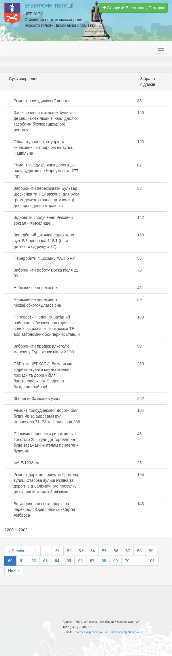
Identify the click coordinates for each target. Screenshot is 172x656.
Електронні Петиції (48, 5)
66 (80, 560)
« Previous (17, 551)
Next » (14, 570)
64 (57, 560)
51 (57, 551)
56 (116, 551)
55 (104, 551)
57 (127, 551)
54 (92, 551)
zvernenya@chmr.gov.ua (91, 632)
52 (69, 551)
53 (81, 551)
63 (45, 560)
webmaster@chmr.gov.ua (127, 632)
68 (104, 560)
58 (139, 551)
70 (127, 560)
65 (69, 560)
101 (151, 560)
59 (151, 551)
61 (22, 560)
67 (92, 560)
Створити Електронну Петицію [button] (133, 7)
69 (115, 560)
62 (33, 560)
